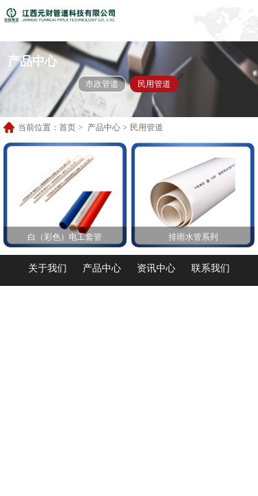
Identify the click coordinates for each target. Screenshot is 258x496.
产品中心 (103, 127)
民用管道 (154, 84)
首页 (67, 127)
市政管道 (101, 84)
